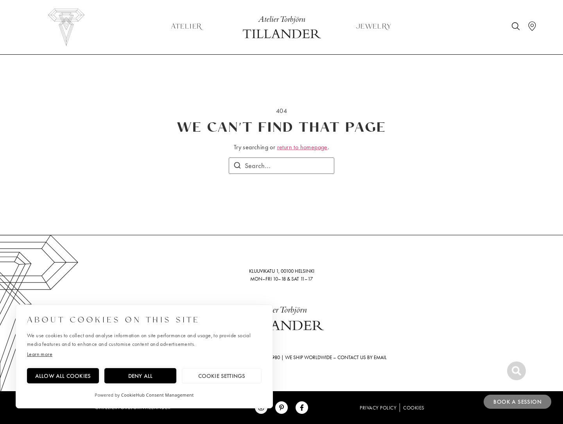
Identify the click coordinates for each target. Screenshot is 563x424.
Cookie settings (222, 375)
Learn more (39, 354)
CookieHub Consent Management (157, 395)
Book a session (517, 402)
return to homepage (302, 147)
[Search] (237, 166)
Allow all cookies (63, 375)
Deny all (140, 375)
